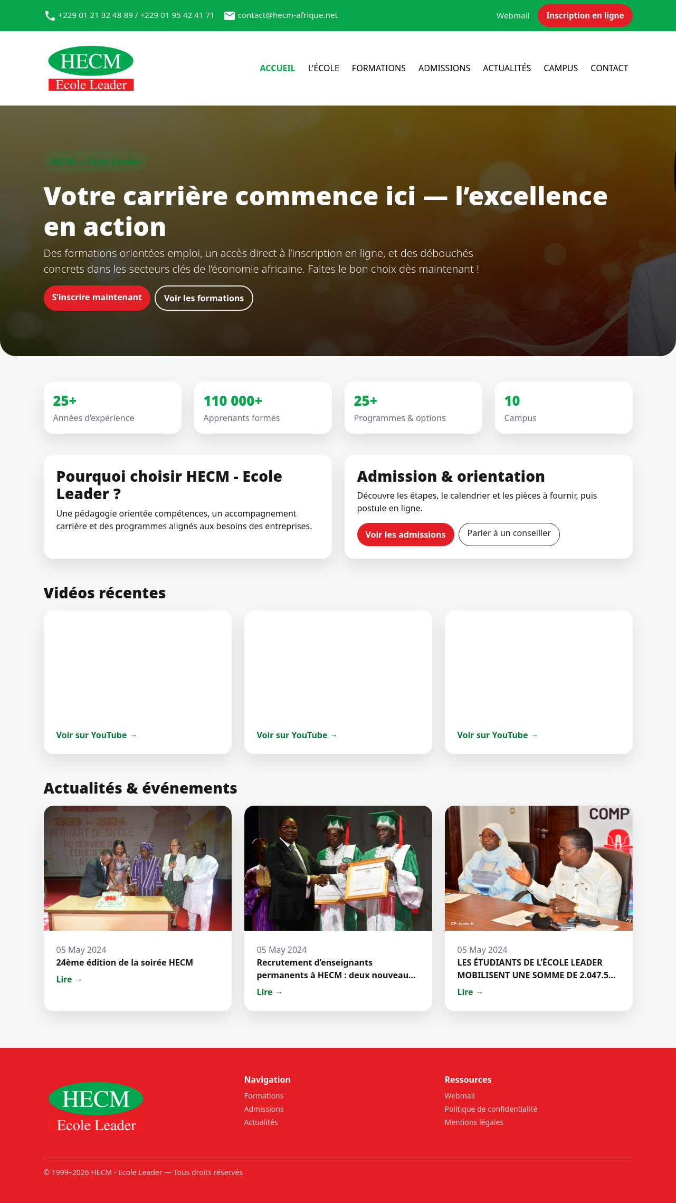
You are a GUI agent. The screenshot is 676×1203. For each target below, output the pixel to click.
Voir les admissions (406, 534)
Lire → (69, 979)
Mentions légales (474, 1122)
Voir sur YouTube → (97, 735)
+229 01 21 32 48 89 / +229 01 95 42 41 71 (136, 14)
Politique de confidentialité (491, 1109)
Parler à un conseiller (509, 533)
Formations (379, 68)
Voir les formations (204, 298)
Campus (561, 68)
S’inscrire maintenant (97, 297)
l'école (323, 68)
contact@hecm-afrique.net (288, 14)
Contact (609, 68)
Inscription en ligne (585, 15)
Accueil (277, 68)
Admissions (444, 68)
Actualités (507, 68)
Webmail (513, 15)
